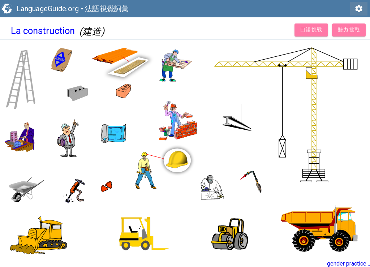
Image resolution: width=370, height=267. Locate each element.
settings (358, 8)
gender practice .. (348, 263)
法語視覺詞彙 (107, 8)
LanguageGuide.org (48, 8)
